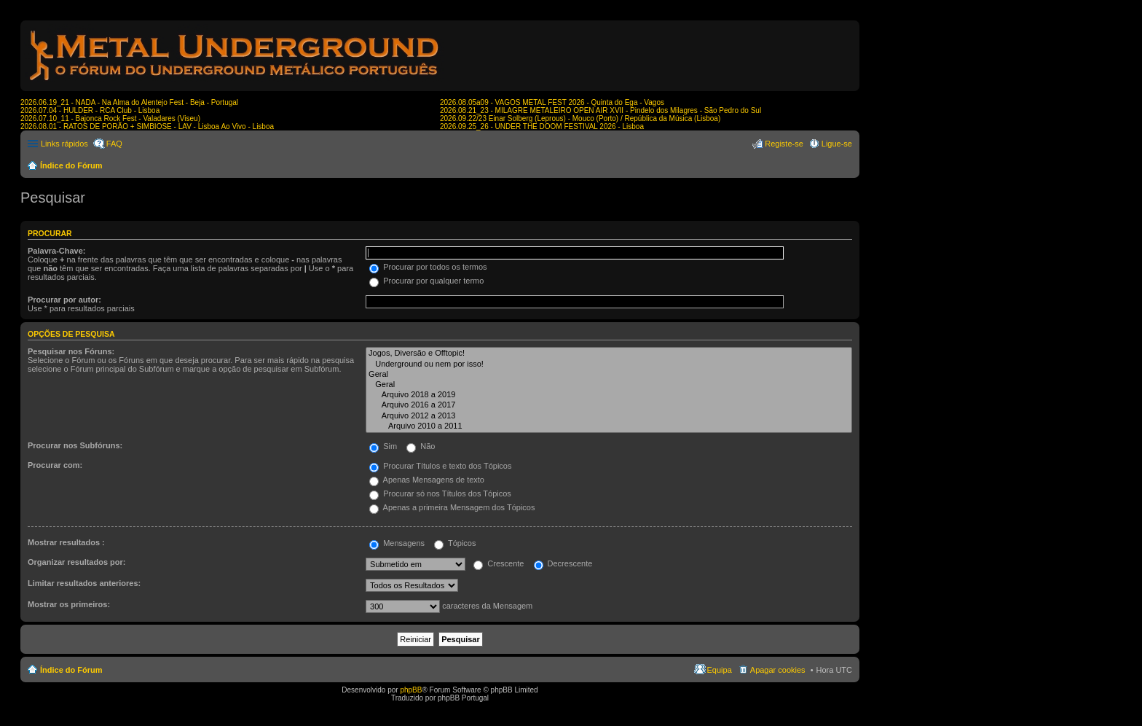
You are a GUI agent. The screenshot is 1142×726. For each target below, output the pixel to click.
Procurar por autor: (64, 299)
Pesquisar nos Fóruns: (71, 351)
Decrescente (563, 563)
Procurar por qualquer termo (426, 280)
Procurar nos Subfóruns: (75, 445)
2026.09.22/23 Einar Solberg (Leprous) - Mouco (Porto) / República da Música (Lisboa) (580, 118)
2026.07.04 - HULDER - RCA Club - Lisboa (90, 110)
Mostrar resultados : (66, 542)
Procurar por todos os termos (428, 266)
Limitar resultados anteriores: (84, 583)
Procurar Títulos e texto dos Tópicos (440, 465)
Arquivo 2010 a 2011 (609, 426)
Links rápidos (64, 143)
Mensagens (397, 543)
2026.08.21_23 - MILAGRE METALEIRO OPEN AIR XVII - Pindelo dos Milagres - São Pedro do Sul (600, 110)
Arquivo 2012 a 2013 (609, 416)
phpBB (411, 690)
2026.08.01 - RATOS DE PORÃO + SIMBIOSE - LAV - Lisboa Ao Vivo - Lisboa (147, 126)
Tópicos (455, 543)
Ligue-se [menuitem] (837, 143)
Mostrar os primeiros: (69, 604)
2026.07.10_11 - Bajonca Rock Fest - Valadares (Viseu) (110, 118)
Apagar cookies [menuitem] (778, 670)
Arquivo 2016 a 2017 (609, 405)
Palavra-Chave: (57, 250)
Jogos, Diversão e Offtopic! (609, 353)
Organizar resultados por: (76, 562)
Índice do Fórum (71, 165)
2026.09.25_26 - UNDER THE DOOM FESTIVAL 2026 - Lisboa (542, 126)
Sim (383, 446)
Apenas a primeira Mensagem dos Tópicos (452, 507)
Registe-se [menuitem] (784, 143)
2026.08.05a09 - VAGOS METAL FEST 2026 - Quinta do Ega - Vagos (552, 102)
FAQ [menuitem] (114, 143)
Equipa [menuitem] (719, 670)
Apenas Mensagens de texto (426, 479)
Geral (609, 375)
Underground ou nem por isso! (609, 364)
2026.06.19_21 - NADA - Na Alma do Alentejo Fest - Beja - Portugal (129, 102)
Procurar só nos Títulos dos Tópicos (440, 493)
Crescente (498, 563)
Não (420, 446)
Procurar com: (55, 465)
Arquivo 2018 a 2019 (609, 395)
